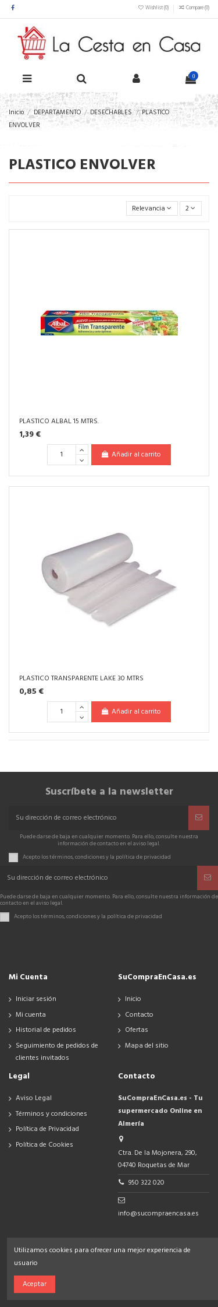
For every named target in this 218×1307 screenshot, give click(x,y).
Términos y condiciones (51, 1114)
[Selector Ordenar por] (152, 208)
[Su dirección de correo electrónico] (98, 818)
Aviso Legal (34, 1098)
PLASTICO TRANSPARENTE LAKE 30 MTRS (81, 678)
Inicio (133, 999)
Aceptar (35, 1284)
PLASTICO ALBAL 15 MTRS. (59, 421)
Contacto (139, 1015)
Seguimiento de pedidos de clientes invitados (57, 1052)
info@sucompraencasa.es (158, 1214)
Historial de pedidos (46, 1030)
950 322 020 (146, 1183)
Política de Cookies (44, 1145)
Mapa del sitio (147, 1046)
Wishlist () (154, 8)
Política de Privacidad (47, 1129)
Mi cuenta (31, 1015)
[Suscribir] (198, 818)
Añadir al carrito (131, 455)
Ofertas (136, 1030)
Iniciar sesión (36, 999)
